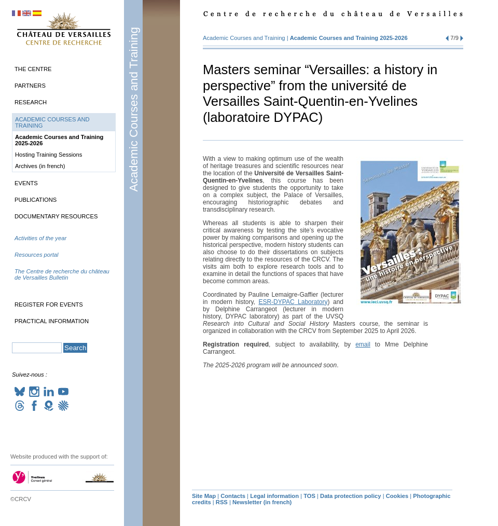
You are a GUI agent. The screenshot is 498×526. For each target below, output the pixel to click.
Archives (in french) (40, 166)
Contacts (232, 496)
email (362, 344)
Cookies (397, 496)
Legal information (274, 496)
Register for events (49, 304)
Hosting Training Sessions (48, 154)
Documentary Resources (56, 216)
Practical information (52, 321)
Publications (36, 200)
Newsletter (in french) (262, 502)
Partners (30, 85)
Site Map (204, 496)
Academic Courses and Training (133, 109)
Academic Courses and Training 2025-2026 (349, 38)
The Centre (33, 69)
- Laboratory (292, 302)
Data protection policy (350, 496)
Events (26, 183)
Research (31, 102)
